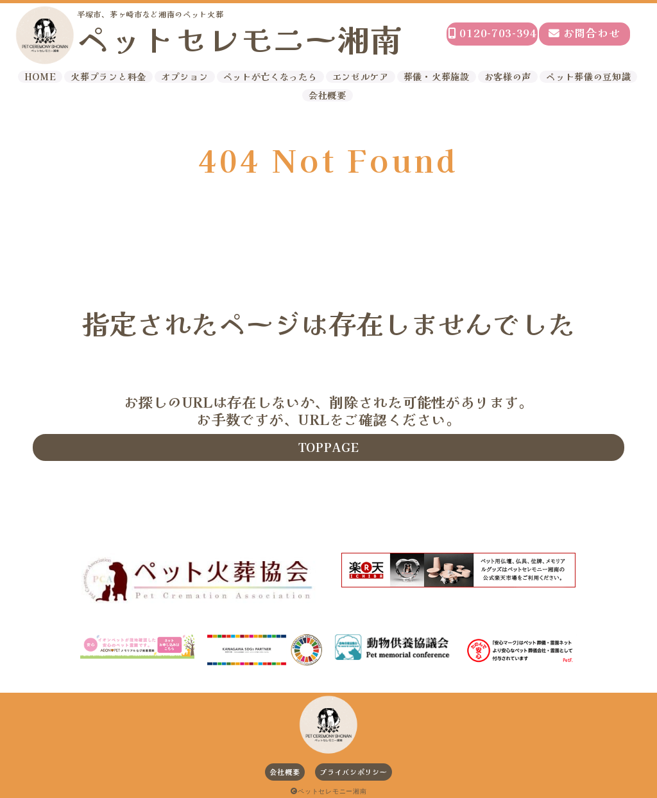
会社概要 (327, 95)
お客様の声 (508, 77)
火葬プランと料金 (108, 77)
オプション (185, 77)
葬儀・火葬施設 (437, 77)
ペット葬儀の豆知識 (588, 77)
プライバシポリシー (353, 772)
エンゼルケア (360, 77)
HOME (40, 77)
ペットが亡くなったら (270, 77)
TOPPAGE (328, 446)
